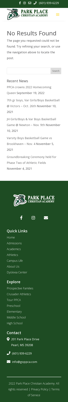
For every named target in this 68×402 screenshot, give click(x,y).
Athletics (12, 255)
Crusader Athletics (19, 294)
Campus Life (15, 261)
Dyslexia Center (17, 272)
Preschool (13, 306)
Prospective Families (20, 288)
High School (15, 323)
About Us (13, 266)
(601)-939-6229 (49, 3)
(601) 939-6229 (19, 352)
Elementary (14, 311)
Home (11, 237)
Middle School (16, 317)
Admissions (14, 243)
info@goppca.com (22, 361)
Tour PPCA (14, 300)
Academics (14, 249)
